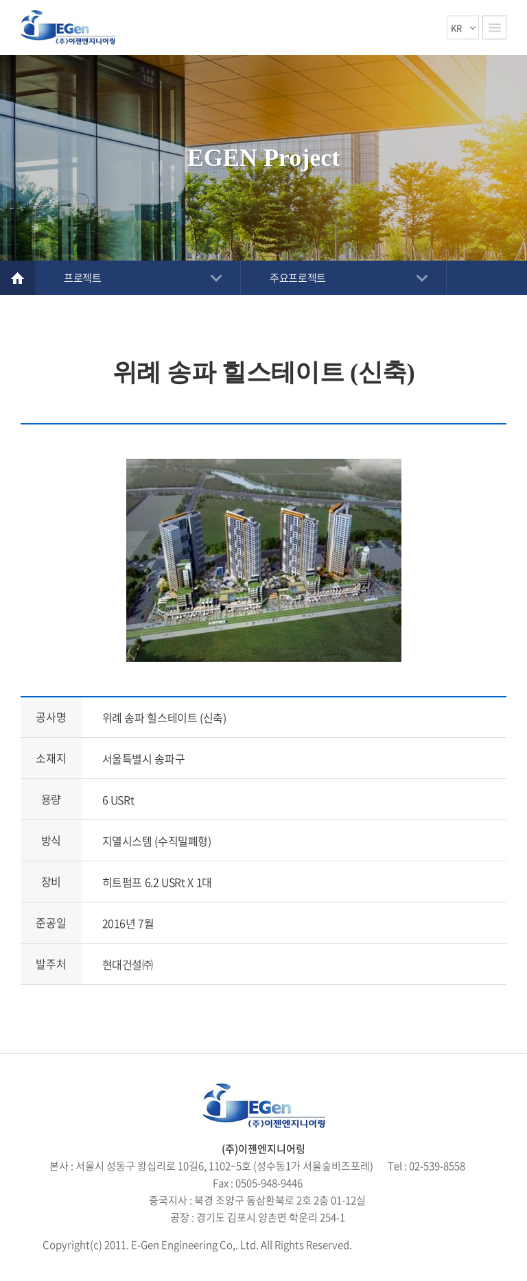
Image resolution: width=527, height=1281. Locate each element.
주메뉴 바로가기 (0, 0)
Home (17, 278)
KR (456, 27)
